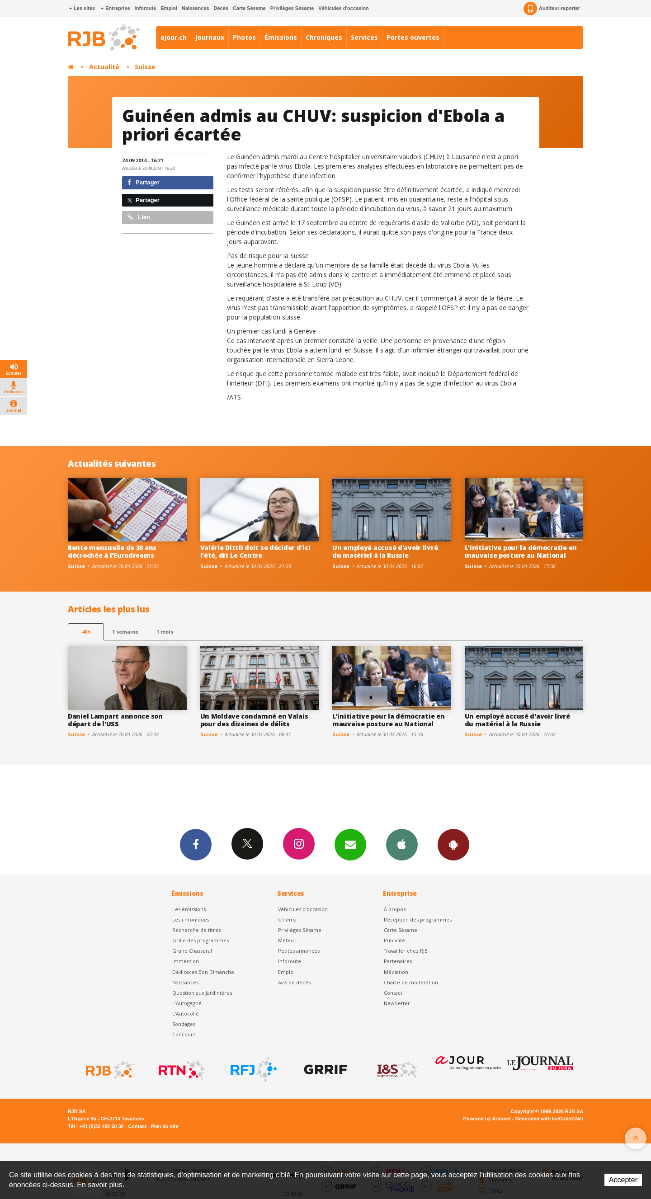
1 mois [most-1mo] (164, 631)
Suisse (145, 66)
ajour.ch (173, 37)
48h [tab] (86, 631)
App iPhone (402, 844)
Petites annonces (299, 951)
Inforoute (145, 8)
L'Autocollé (185, 1013)
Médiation (396, 972)
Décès (221, 8)
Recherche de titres (196, 930)
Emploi (168, 8)
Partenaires (398, 961)
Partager (143, 182)
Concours (183, 1034)
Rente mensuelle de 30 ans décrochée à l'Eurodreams (112, 551)
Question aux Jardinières (202, 993)
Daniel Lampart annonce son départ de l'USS (115, 720)
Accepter (623, 1180)
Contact (393, 993)
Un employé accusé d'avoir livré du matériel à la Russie (385, 551)
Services (364, 37)
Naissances (195, 8)
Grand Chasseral (192, 951)
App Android (453, 844)
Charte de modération (411, 982)
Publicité (394, 940)
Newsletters (350, 844)
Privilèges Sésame (292, 8)
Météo (286, 940)
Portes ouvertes (413, 37)
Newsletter (397, 1003)
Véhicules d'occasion (343, 8)
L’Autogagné (187, 1003)
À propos (395, 909)
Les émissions (189, 909)
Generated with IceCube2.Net (549, 1118)
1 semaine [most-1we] (125, 631)
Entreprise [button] (115, 8)
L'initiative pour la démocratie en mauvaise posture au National (521, 551)
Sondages (183, 1024)
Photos (244, 37)
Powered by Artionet (487, 1118)
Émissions (280, 37)
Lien (138, 217)
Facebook (196, 844)
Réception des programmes (418, 919)
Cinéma (287, 919)
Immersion (185, 961)
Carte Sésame (249, 8)
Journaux (209, 37)
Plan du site (164, 1126)
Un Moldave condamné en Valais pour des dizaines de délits (254, 720)
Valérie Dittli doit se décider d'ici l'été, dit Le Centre (255, 551)
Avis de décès (294, 982)
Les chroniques (190, 919)
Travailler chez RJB (406, 951)
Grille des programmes (200, 940)
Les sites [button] (82, 8)
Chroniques (324, 37)
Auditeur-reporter (552, 8)
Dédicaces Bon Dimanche (203, 972)
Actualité (104, 66)
